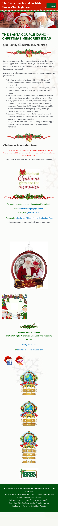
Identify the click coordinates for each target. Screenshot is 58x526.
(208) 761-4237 (33, 213)
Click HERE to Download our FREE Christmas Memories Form (29, 159)
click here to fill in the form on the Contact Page (34, 218)
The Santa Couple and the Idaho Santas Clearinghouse (22, 6)
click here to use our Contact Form (30, 350)
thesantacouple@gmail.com (31, 208)
